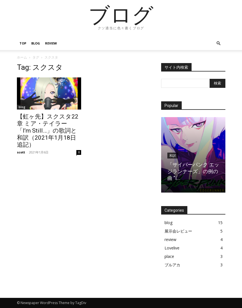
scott (21, 152)
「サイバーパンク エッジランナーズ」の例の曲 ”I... (193, 171)
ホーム (22, 57)
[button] (218, 43)
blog (35, 43)
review (51, 43)
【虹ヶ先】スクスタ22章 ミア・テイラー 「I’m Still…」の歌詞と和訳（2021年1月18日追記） (47, 130)
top (22, 43)
